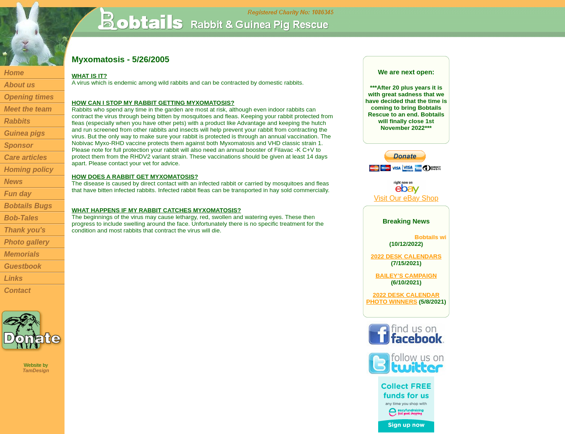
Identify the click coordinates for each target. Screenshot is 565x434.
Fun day (17, 194)
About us (19, 85)
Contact (17, 290)
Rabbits (17, 121)
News (13, 181)
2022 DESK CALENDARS (406, 256)
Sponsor (18, 145)
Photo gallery (26, 242)
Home (14, 73)
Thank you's (25, 230)
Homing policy (28, 169)
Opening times (29, 97)
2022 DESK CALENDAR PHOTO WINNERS (403, 298)
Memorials (21, 254)
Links (13, 278)
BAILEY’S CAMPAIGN (406, 275)
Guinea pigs (24, 133)
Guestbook (23, 266)
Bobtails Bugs (28, 206)
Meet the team (28, 109)
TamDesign (36, 370)
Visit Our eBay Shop (406, 195)
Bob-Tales (21, 218)
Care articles (25, 157)
